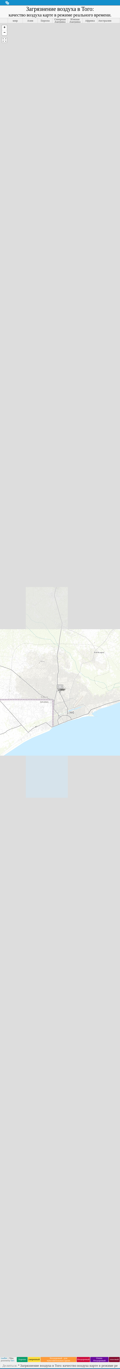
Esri (12, 1360)
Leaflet (4, 1358)
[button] (4, 27)
